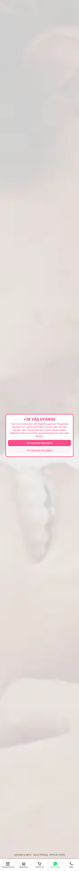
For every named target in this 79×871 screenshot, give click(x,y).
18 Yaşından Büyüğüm (39, 443)
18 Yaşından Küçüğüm (39, 450)
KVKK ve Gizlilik (57, 854)
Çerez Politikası (40, 854)
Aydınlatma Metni (22, 854)
